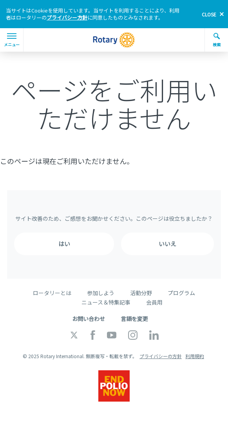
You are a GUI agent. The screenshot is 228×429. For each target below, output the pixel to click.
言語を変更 (134, 319)
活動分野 (141, 293)
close (209, 14)
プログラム (181, 293)
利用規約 (194, 356)
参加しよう (100, 293)
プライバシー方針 (67, 17)
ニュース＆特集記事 (105, 302)
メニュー (12, 40)
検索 (217, 39)
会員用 (154, 302)
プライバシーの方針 (160, 356)
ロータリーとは (52, 293)
